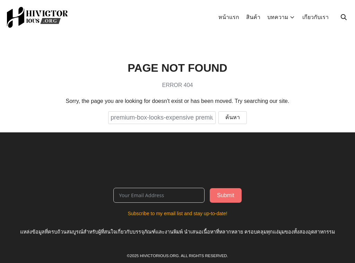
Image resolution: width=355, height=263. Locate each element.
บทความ (277, 17)
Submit (225, 195)
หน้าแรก (228, 17)
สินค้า (253, 17)
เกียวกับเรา (315, 17)
